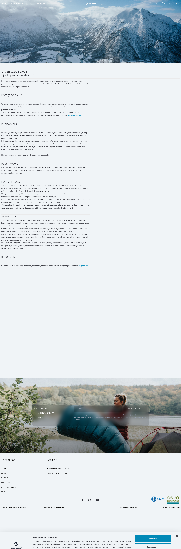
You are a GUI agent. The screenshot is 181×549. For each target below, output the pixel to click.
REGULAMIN (5, 483)
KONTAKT (4, 478)
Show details (39, 544)
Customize (153, 531)
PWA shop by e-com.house (170, 507)
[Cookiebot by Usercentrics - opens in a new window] (16, 544)
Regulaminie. (83, 266)
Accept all (153, 523)
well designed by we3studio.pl (127, 507)
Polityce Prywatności (80, 417)
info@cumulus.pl (74, 115)
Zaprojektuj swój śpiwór (58, 469)
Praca (3, 492)
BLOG (3, 473)
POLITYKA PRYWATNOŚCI (10, 487)
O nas (3, 469)
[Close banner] (177, 520)
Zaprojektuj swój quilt (57, 473)
